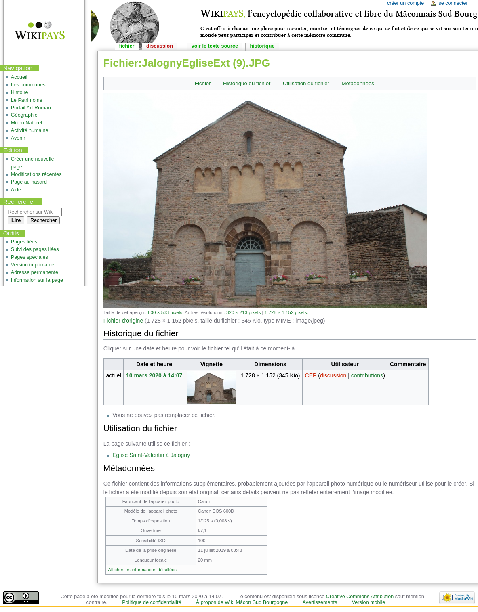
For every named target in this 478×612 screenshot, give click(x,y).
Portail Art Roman (31, 108)
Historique (262, 46)
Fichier (203, 83)
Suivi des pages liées (35, 249)
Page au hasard (29, 182)
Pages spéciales (29, 257)
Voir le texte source (215, 46)
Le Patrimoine (26, 100)
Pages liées (24, 242)
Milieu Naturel (26, 123)
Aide (16, 190)
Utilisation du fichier (306, 83)
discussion (333, 375)
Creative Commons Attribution (360, 596)
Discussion (159, 46)
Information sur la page (37, 280)
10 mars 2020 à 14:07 (154, 375)
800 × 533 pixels (165, 312)
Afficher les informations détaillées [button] (142, 569)
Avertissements (320, 602)
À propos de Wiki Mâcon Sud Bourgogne (242, 602)
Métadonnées (357, 83)
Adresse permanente (34, 272)
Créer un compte (405, 3)
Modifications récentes (36, 174)
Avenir (18, 138)
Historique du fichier (247, 83)
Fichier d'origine (123, 320)
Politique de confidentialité (151, 602)
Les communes (28, 85)
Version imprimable (32, 265)
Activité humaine (29, 130)
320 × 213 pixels (243, 312)
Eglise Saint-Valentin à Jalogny (151, 455)
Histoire (19, 92)
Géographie (24, 115)
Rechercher (19, 201)
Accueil (19, 77)
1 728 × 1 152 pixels (286, 312)
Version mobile (368, 602)
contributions (367, 375)
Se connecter (452, 3)
